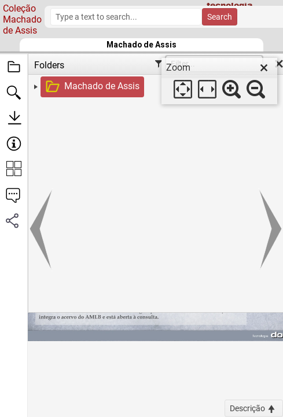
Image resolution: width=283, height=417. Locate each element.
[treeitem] (157, 86)
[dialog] (219, 81)
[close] (264, 67)
